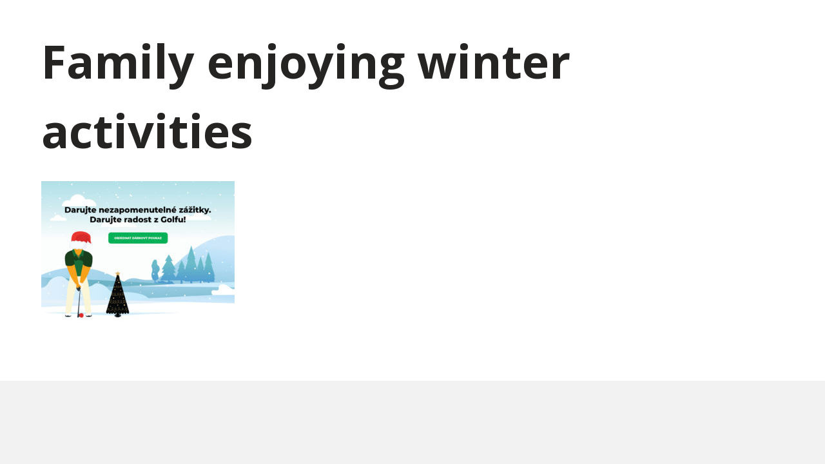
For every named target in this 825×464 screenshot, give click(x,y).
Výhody (623, 25)
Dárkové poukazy (360, 25)
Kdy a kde (484, 25)
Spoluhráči (683, 25)
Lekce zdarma (556, 25)
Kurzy (432, 25)
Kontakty (751, 25)
